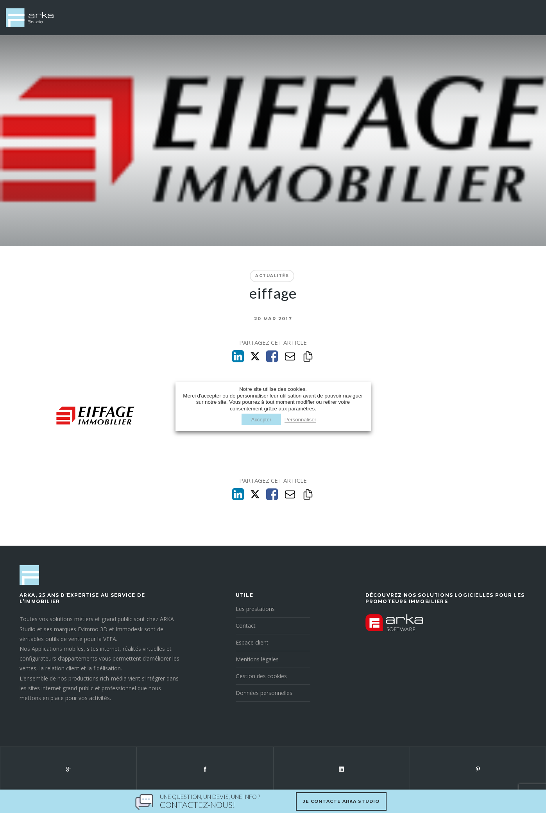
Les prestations (255, 608)
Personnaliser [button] (301, 419)
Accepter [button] (261, 419)
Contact (246, 625)
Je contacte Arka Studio (341, 801)
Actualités (272, 275)
